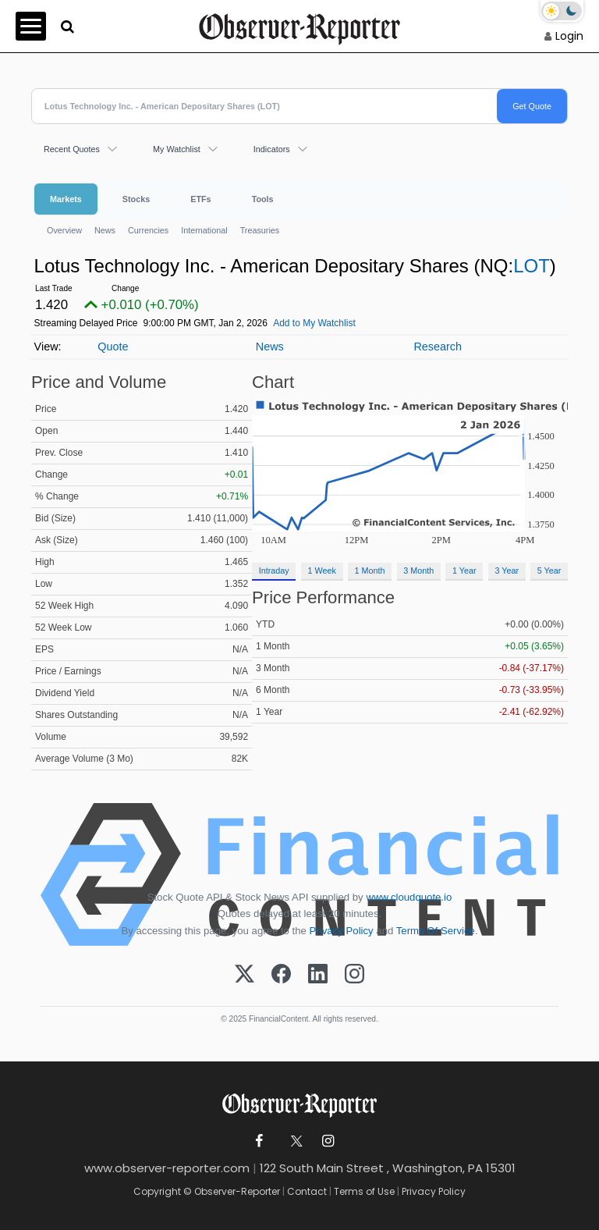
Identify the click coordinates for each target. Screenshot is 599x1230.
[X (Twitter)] (245, 975)
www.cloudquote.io (409, 897)
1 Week (321, 570)
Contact (307, 1191)
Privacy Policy (342, 931)
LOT (531, 265)
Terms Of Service (435, 931)
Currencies (148, 230)
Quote (112, 346)
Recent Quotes (72, 149)
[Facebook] (281, 975)
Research (437, 346)
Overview (64, 230)
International (204, 230)
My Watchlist (176, 149)
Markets (66, 199)
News (104, 230)
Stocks (136, 199)
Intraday (274, 570)
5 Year (549, 570)
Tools (263, 199)
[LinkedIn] (318, 975)
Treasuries (260, 230)
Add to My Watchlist (314, 323)
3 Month (418, 570)
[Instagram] (354, 975)
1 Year (464, 570)
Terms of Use (364, 1191)
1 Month (370, 570)
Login (569, 36)
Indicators (271, 149)
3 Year (506, 570)
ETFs (200, 199)
